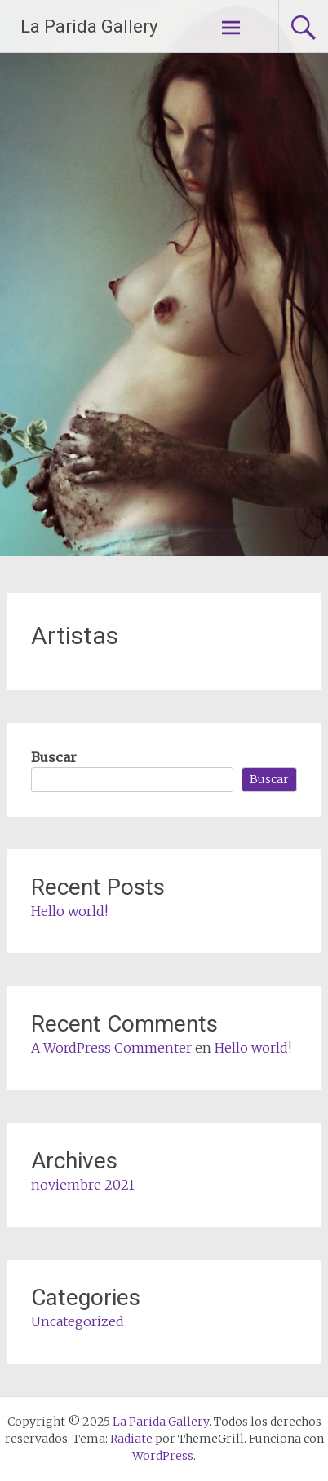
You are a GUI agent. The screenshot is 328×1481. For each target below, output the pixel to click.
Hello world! (69, 911)
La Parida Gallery (88, 26)
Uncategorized (77, 1321)
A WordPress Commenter (111, 1048)
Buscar (54, 757)
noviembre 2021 (83, 1184)
